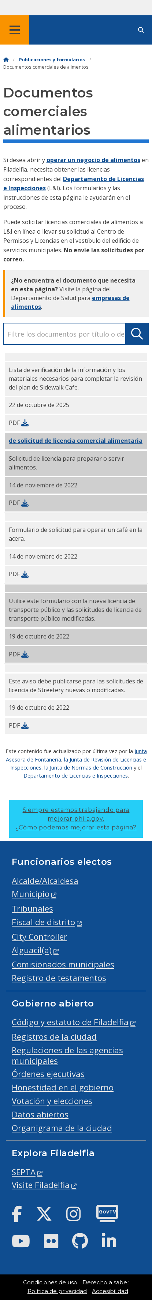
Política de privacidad (57, 1291)
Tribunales (32, 908)
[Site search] (141, 30)
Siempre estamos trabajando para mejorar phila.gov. (75, 818)
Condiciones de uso (50, 1282)
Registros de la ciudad (54, 1036)
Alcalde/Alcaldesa (45, 880)
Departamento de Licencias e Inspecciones (75, 775)
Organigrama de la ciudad (62, 1128)
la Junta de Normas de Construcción (88, 767)
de (75, 441)
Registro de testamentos (59, 977)
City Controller (39, 936)
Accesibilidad (110, 1291)
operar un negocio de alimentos (93, 160)
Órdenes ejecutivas (48, 1074)
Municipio (30, 894)
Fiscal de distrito (43, 922)
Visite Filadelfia (41, 1184)
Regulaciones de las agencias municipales (67, 1055)
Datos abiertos (40, 1114)
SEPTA (24, 1172)
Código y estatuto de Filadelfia (70, 1022)
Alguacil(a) (32, 950)
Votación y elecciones (52, 1101)
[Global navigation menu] (14, 30)
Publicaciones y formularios (52, 60)
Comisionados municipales (63, 964)
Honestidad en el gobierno (63, 1087)
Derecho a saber (105, 1282)
